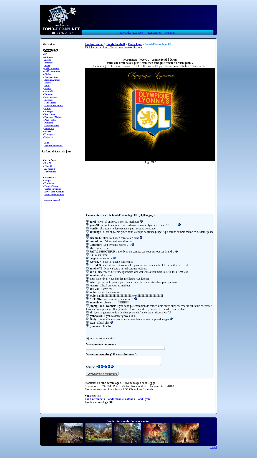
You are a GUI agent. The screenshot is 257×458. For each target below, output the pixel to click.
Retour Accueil (52, 200)
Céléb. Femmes (51, 68)
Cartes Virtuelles (52, 188)
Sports (47, 131)
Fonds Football (116, 44)
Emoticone (49, 183)
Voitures (48, 137)
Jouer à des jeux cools (131, 32)
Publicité (48, 122)
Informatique (51, 97)
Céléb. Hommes (52, 71)
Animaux (48, 57)
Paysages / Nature (53, 117)
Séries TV (49, 128)
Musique (48, 111)
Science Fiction (51, 125)
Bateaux (48, 62)
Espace (47, 82)
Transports (49, 134)
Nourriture (49, 114)
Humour (170, 32)
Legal (213, 448)
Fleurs (47, 88)
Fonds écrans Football (120, 400)
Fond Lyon (143, 400)
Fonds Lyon (135, 44)
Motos (47, 108)
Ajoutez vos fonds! (53, 145)
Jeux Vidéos (50, 102)
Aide (46, 142)
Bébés (47, 65)
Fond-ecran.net (94, 44)
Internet (48, 99)
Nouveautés (50, 171)
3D (45, 54)
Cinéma (48, 74)
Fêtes (47, 85)
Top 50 (47, 163)
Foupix (47, 180)
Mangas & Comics (53, 105)
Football (48, 91)
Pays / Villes (50, 119)
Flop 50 (48, 166)
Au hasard (49, 168)
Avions (47, 59)
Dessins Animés (52, 79)
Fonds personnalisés (54, 194)
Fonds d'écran (51, 186)
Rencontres (154, 32)
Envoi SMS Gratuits (54, 191)
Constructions (51, 77)
